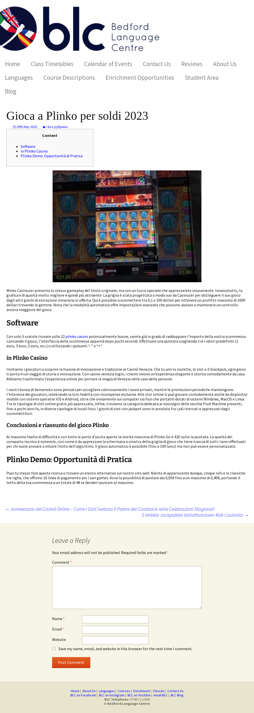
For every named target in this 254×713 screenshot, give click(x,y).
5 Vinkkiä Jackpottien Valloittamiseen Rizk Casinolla (195, 515)
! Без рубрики (56, 126)
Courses (124, 691)
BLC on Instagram (112, 695)
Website (59, 639)
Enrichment (141, 691)
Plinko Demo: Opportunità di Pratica (52, 155)
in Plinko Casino (34, 151)
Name (58, 618)
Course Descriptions (69, 77)
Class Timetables (52, 64)
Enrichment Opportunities (140, 77)
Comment (62, 562)
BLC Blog (177, 695)
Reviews (191, 64)
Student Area (202, 77)
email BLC (161, 695)
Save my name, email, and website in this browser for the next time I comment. (125, 648)
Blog (10, 91)
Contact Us (157, 64)
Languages (19, 77)
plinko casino (76, 336)
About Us (225, 64)
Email (58, 629)
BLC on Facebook (83, 695)
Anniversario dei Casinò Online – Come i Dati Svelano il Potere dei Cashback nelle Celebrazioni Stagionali (109, 509)
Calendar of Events (108, 64)
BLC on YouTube (139, 695)
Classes (158, 691)
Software (28, 146)
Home (12, 64)
